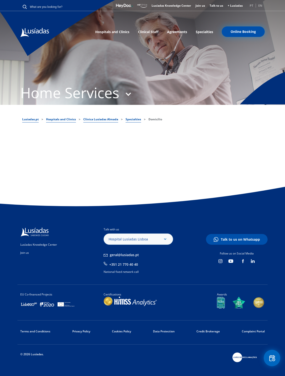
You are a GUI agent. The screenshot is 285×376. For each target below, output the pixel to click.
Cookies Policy (121, 331)
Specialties (204, 32)
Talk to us (216, 6)
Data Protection (164, 331)
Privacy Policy (81, 331)
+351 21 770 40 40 (123, 264)
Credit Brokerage (208, 331)
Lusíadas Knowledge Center (171, 6)
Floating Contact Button (272, 358)
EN (260, 6)
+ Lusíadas (235, 6)
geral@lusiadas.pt (124, 255)
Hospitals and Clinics (112, 32)
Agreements (177, 32)
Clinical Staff (148, 32)
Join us (200, 6)
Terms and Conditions (35, 331)
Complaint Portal (253, 331)
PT (251, 6)
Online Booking (243, 31)
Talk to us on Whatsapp (240, 239)
